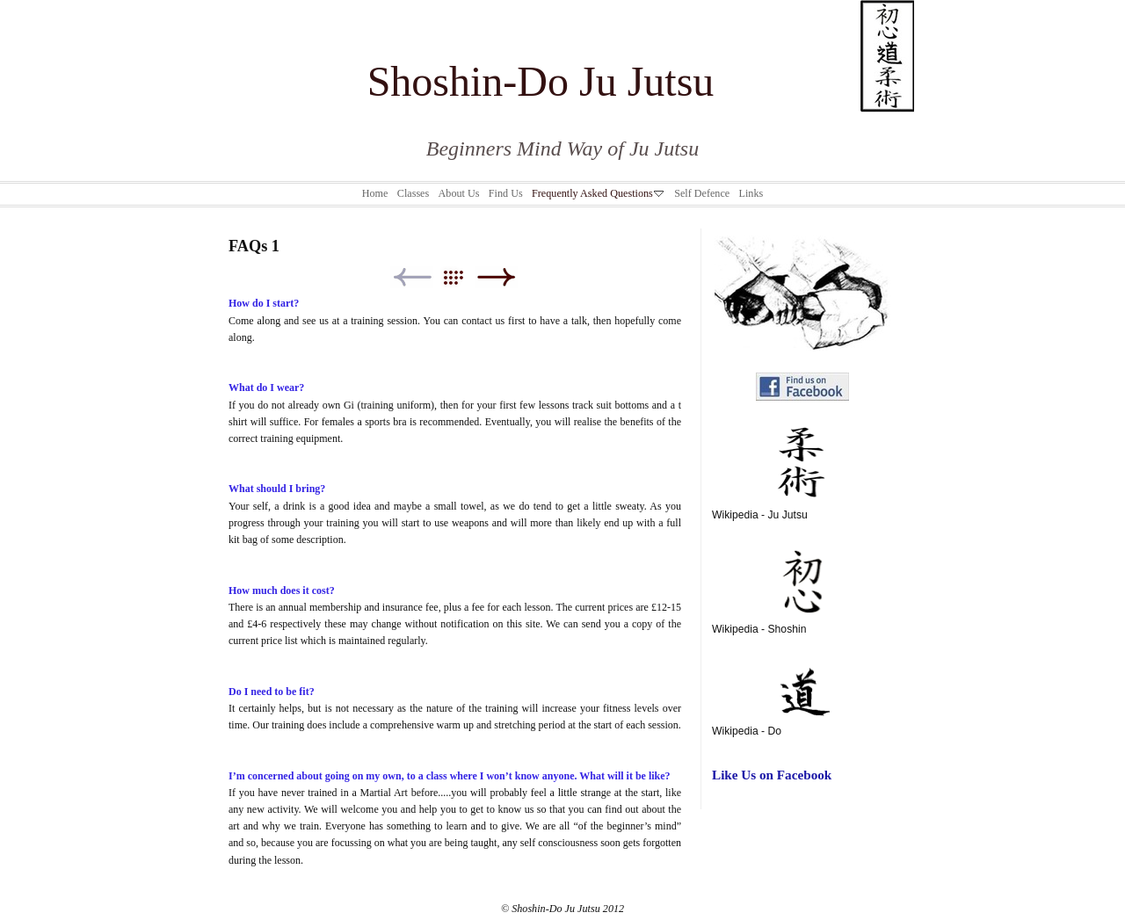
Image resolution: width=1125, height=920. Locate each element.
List (461, 277)
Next (496, 277)
